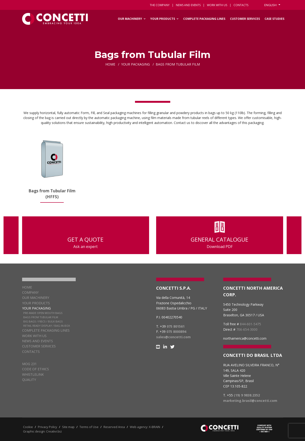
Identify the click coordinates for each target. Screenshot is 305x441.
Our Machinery (130, 19)
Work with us (217, 5)
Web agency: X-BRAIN (145, 427)
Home (27, 287)
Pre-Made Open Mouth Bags (43, 313)
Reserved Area (114, 427)
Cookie (28, 427)
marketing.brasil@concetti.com (250, 400)
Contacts (31, 351)
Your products (36, 303)
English (270, 5)
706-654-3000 (246, 329)
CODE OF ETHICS (35, 369)
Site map (68, 427)
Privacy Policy (47, 427)
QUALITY (29, 379)
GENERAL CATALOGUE (219, 235)
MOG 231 (29, 364)
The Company (160, 5)
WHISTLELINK (33, 374)
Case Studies (274, 19)
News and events (188, 5)
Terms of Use (89, 427)
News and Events (37, 341)
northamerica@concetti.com (244, 338)
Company (30, 292)
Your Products (162, 19)
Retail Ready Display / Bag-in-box (46, 325)
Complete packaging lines (204, 19)
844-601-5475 (250, 324)
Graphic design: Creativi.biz (42, 431)
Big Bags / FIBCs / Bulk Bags (43, 321)
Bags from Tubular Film (40, 317)
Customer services (245, 19)
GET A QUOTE (85, 235)
